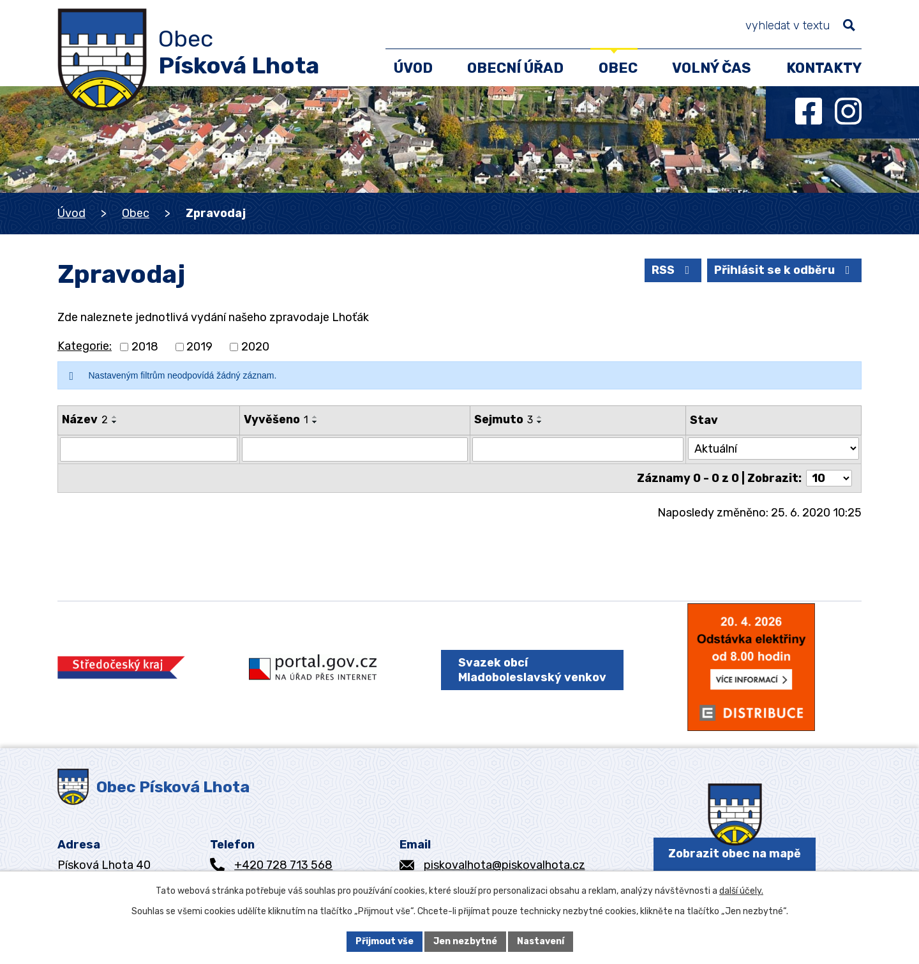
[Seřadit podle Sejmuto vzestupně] (541, 416)
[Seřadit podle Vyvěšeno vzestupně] (315, 416)
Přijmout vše (384, 941)
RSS (673, 270)
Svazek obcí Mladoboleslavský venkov (532, 670)
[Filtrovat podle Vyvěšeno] (355, 449)
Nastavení (540, 941)
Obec (135, 213)
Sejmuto (504, 419)
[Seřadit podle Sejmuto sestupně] (541, 422)
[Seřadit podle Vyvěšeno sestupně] (315, 422)
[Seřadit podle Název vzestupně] (115, 416)
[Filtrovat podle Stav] (773, 448)
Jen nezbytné (465, 941)
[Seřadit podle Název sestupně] (115, 422)
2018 (144, 347)
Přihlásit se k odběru (784, 270)
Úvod (71, 213)
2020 (255, 347)
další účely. (741, 890)
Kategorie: (84, 346)
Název (85, 419)
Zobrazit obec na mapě (734, 854)
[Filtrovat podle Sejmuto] (578, 449)
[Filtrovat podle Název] (148, 449)
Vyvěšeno (276, 419)
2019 (199, 347)
